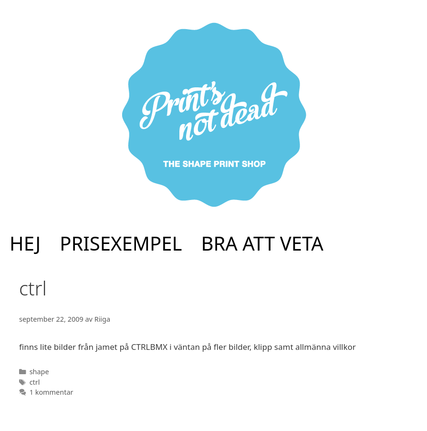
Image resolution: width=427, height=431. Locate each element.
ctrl (35, 382)
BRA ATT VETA (262, 243)
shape (39, 371)
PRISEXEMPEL (121, 243)
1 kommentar (51, 392)
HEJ (25, 243)
